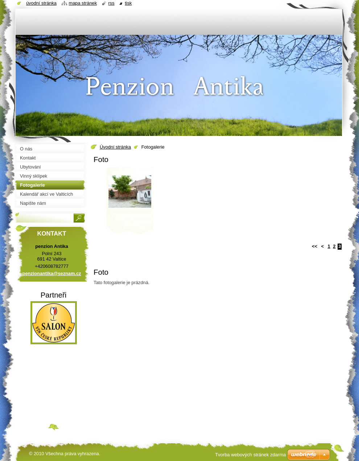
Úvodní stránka (115, 147)
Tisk (128, 3)
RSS (111, 3)
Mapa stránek (83, 3)
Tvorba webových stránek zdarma (250, 454)
